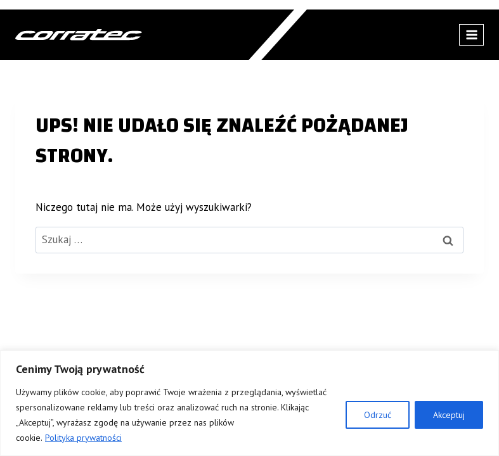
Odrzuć (377, 415)
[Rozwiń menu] (471, 34)
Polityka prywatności (83, 437)
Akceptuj (449, 415)
